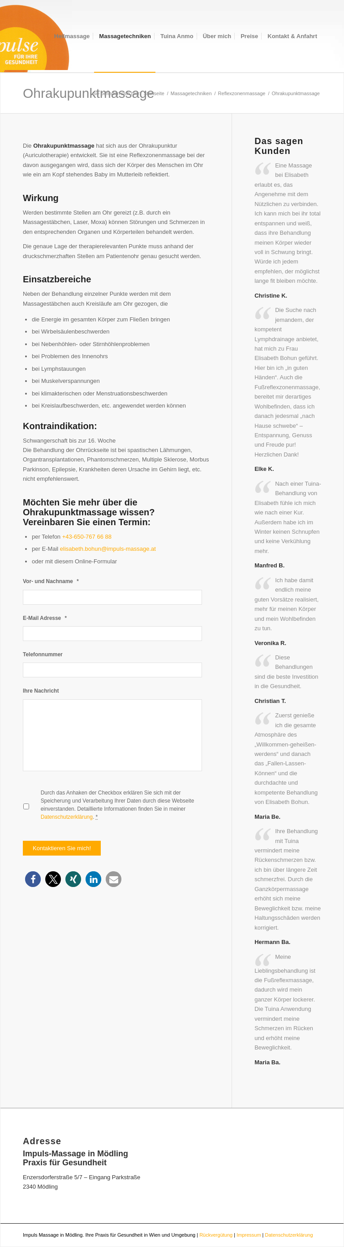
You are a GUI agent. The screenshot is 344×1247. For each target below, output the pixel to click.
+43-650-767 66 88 (87, 536)
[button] (33, 879)
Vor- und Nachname (51, 581)
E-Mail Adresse (45, 618)
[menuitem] (72, 36)
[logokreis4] (36, 36)
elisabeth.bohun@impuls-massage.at (108, 548)
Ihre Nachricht (41, 691)
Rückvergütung (215, 1235)
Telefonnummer (43, 654)
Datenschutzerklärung (67, 817)
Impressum (248, 1235)
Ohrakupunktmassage (89, 93)
